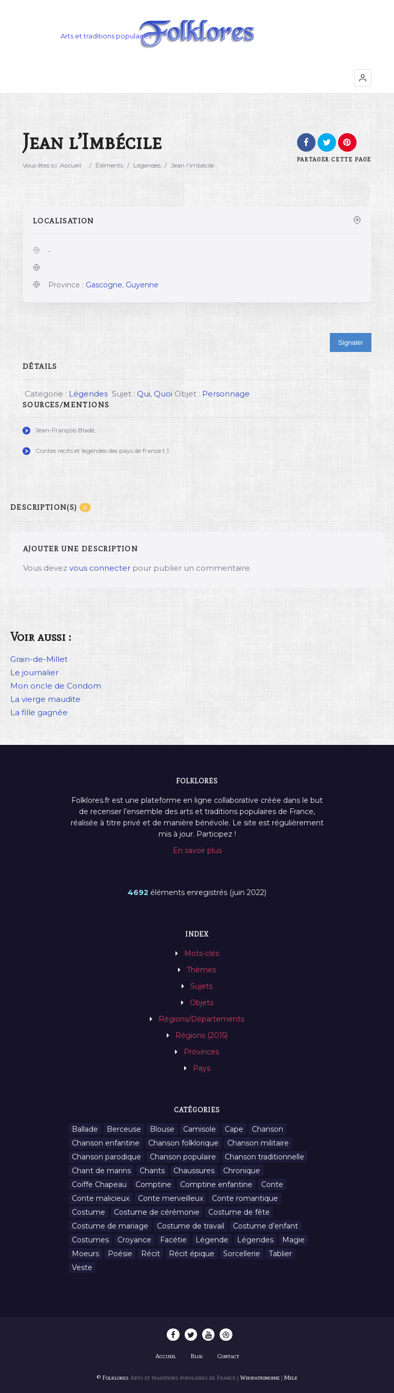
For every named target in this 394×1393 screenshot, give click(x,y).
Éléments (109, 165)
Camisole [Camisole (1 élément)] (199, 1129)
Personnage (226, 394)
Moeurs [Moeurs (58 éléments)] (85, 1253)
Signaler (350, 342)
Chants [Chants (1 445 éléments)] (152, 1170)
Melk (291, 1377)
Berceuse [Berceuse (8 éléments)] (124, 1129)
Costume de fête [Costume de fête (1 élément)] (239, 1212)
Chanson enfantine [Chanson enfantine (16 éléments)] (106, 1143)
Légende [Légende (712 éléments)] (211, 1239)
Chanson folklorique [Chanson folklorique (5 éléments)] (183, 1143)
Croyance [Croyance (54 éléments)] (134, 1239)
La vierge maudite (45, 699)
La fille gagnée (39, 712)
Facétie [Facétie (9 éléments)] (173, 1239)
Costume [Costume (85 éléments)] (88, 1212)
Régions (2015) (201, 1035)
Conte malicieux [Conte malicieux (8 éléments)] (100, 1198)
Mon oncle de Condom (55, 686)
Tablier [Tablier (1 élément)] (280, 1253)
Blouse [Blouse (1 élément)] (162, 1129)
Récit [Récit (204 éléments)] (150, 1253)
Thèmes (201, 969)
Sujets (201, 986)
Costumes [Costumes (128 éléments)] (90, 1239)
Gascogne (104, 284)
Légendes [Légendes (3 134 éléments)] (255, 1239)
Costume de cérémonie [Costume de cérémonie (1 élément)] (157, 1212)
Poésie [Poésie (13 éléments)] (120, 1253)
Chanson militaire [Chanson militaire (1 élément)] (258, 1143)
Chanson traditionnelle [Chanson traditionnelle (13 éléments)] (264, 1156)
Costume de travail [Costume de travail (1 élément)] (190, 1226)
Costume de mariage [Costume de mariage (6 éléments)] (110, 1226)
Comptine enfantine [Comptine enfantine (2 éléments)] (216, 1184)
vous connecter (99, 568)
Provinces (201, 1051)
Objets (201, 1002)
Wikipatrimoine (260, 1377)
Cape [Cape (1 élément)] (234, 1129)
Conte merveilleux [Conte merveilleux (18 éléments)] (170, 1198)
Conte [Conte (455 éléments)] (272, 1184)
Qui (143, 394)
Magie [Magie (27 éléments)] (293, 1239)
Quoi (163, 394)
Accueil (70, 165)
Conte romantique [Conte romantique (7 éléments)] (245, 1198)
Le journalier (34, 672)
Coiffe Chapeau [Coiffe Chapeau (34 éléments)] (99, 1184)
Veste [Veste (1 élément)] (82, 1267)
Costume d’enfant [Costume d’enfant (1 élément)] (265, 1226)
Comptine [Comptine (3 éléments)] (153, 1184)
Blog (196, 1356)
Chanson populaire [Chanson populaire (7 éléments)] (183, 1156)
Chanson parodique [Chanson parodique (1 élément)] (106, 1156)
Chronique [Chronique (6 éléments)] (241, 1170)
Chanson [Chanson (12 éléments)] (267, 1129)
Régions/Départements (201, 1019)
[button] (362, 78)
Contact (228, 1356)
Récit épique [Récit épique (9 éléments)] (191, 1253)
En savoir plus (197, 850)
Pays (201, 1068)
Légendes (147, 165)
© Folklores (113, 1377)
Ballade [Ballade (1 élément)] (85, 1129)
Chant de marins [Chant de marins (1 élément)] (101, 1170)
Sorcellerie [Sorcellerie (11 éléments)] (241, 1253)
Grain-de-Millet (39, 659)
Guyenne (142, 284)
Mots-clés (201, 953)
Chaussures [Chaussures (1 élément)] (193, 1170)
